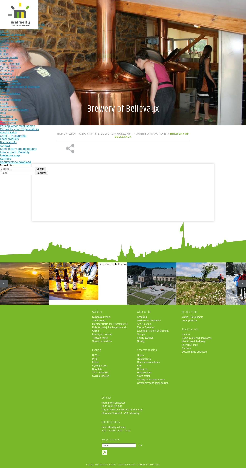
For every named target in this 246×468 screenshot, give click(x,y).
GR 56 (95, 331)
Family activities (145, 337)
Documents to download (194, 351)
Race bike (97, 369)
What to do (100, 9)
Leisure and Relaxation (149, 320)
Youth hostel (143, 376)
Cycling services (100, 376)
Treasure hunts (100, 337)
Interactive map (190, 345)
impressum (127, 465)
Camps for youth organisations (152, 383)
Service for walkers (102, 341)
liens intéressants (101, 465)
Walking (50, 9)
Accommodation (125, 9)
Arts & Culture (102, 133)
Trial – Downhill (100, 372)
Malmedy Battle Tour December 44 (110, 324)
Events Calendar (145, 327)
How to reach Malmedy (194, 341)
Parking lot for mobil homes (151, 379)
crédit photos (148, 465)
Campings (142, 369)
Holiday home (144, 358)
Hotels (140, 355)
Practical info (175, 9)
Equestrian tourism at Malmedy (153, 331)
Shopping (142, 317)
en (231, 6)
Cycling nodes (99, 365)
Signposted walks (101, 317)
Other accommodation (148, 362)
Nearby (141, 341)
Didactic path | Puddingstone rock (109, 327)
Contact (186, 334)
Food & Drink (151, 9)
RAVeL (95, 355)
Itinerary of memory (102, 334)
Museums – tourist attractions (142, 133)
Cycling (75, 9)
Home (61, 133)
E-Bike (95, 362)
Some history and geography (196, 338)
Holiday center (144, 372)
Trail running (98, 320)
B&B (139, 365)
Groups (141, 334)
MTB (94, 358)
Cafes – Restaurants (192, 317)
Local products (189, 320)
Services (186, 348)
